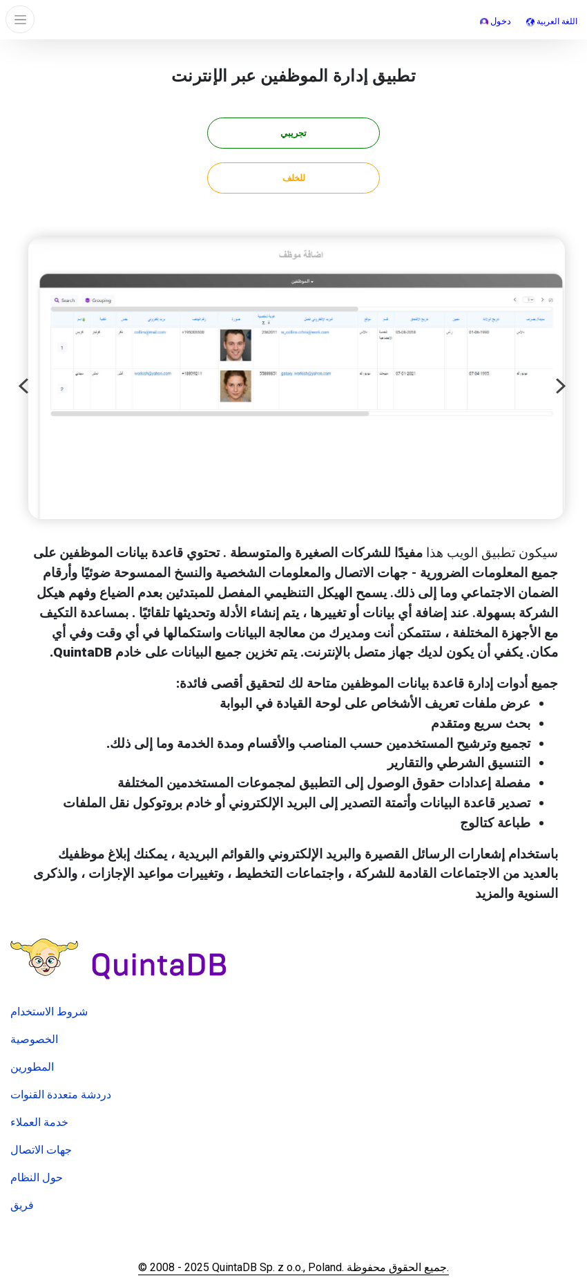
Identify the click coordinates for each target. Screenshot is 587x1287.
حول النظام (36, 1177)
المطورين (32, 1066)
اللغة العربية (551, 21)
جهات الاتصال (41, 1149)
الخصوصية (34, 1039)
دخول (495, 21)
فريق (22, 1205)
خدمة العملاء (39, 1122)
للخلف (293, 178)
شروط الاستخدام (49, 1011)
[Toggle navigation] (20, 19)
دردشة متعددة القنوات (60, 1094)
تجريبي (293, 133)
